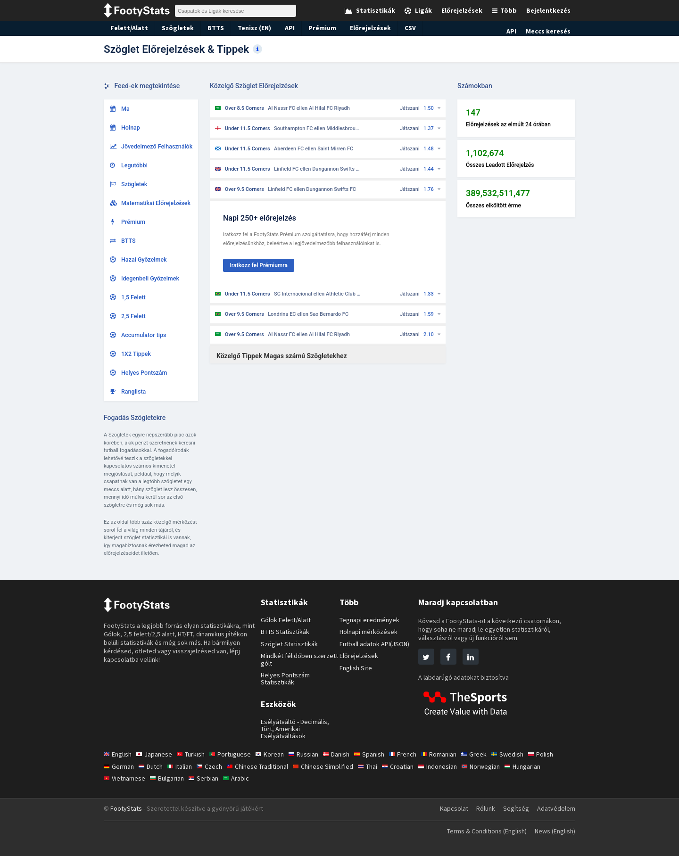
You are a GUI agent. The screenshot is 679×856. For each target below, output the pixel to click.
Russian (309, 754)
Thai (377, 766)
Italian (183, 766)
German (119, 766)
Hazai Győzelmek (138, 259)
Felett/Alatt (127, 28)
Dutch (152, 766)
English (118, 754)
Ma (120, 108)
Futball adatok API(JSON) (377, 644)
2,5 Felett (128, 316)
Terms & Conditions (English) (480, 831)
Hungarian (539, 766)
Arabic (240, 778)
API (283, 28)
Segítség (516, 808)
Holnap (125, 127)
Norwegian (495, 766)
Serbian (207, 778)
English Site (357, 668)
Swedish (520, 754)
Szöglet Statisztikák (289, 644)
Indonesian (451, 766)
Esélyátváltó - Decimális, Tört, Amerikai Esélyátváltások (296, 729)
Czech (213, 766)
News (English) (553, 831)
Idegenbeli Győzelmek (144, 278)
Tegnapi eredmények (370, 620)
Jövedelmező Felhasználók (151, 146)
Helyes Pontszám (138, 372)
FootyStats (126, 808)
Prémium (315, 28)
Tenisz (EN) (248, 28)
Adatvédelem (556, 808)
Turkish (194, 754)
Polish (554, 754)
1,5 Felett (128, 297)
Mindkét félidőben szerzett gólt (300, 659)
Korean (274, 754)
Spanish (378, 754)
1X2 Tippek (130, 353)
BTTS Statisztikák (286, 631)
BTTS (208, 28)
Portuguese (235, 754)
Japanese (156, 754)
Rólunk (485, 808)
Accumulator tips (138, 334)
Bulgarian (169, 778)
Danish (344, 754)
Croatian (409, 766)
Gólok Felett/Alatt (287, 620)
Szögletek (172, 28)
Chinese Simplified (331, 766)
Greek (486, 754)
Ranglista (128, 391)
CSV (402, 28)
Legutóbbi (129, 165)
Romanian (450, 754)
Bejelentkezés (550, 10)
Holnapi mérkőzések (369, 631)
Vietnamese (125, 778)
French (413, 754)
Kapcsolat (451, 808)
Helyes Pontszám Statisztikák (286, 678)
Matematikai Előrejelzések (150, 202)
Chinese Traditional (263, 766)
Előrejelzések (362, 28)
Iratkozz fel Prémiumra (258, 265)
